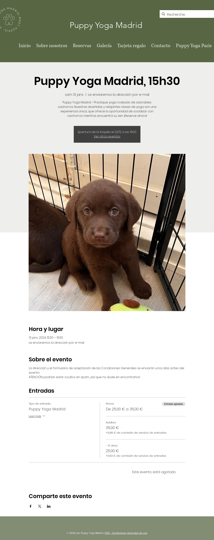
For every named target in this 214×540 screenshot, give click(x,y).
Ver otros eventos (107, 136)
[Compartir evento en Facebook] (30, 506)
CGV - (108, 532)
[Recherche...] (187, 14)
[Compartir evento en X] (39, 506)
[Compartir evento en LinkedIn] (49, 506)
